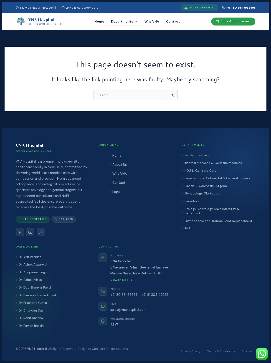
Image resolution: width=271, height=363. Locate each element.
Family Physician (197, 155)
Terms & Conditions (221, 351)
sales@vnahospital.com (128, 310)
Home (99, 21)
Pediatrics (192, 201)
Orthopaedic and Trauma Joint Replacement (218, 221)
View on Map (121, 280)
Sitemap (247, 351)
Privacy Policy (190, 351)
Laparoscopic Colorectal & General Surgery (217, 178)
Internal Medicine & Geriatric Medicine (213, 163)
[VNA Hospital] (39, 21)
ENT (187, 228)
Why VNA (151, 21)
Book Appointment (233, 21)
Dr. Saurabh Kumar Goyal (37, 295)
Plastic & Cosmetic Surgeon (206, 186)
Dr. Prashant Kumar (33, 303)
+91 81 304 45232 (154, 295)
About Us (119, 165)
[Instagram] (41, 232)
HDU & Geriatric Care (200, 171)
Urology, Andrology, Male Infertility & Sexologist (212, 211)
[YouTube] (30, 232)
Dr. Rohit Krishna (31, 318)
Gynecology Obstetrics (202, 193)
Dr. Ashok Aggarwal (33, 264)
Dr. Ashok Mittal (31, 280)
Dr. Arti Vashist (30, 257)
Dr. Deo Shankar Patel (35, 287)
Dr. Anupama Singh (33, 272)
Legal (116, 192)
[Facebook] (20, 232)
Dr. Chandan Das (31, 310)
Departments (124, 21)
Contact (173, 21)
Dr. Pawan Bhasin (31, 326)
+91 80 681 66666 (238, 7)
